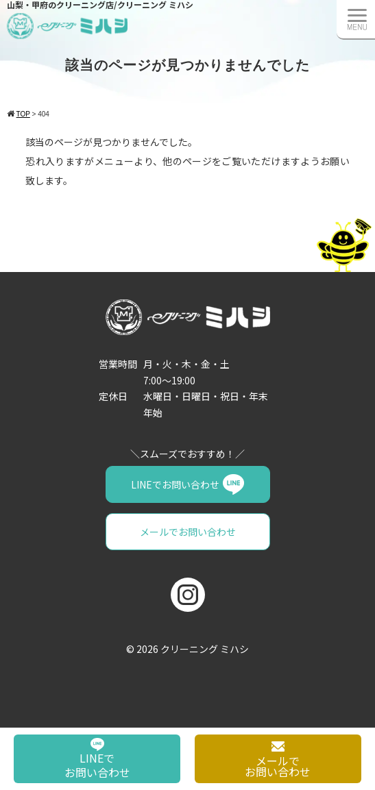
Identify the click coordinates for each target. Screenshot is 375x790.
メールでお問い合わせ (188, 532)
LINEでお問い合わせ (175, 484)
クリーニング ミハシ (204, 649)
